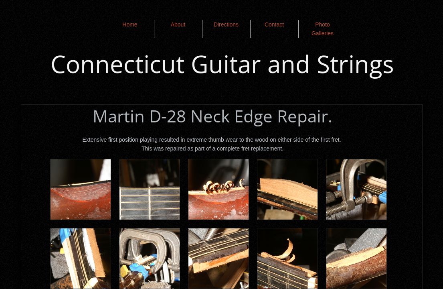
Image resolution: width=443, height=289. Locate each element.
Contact (274, 24)
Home (129, 24)
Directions (226, 24)
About (178, 24)
